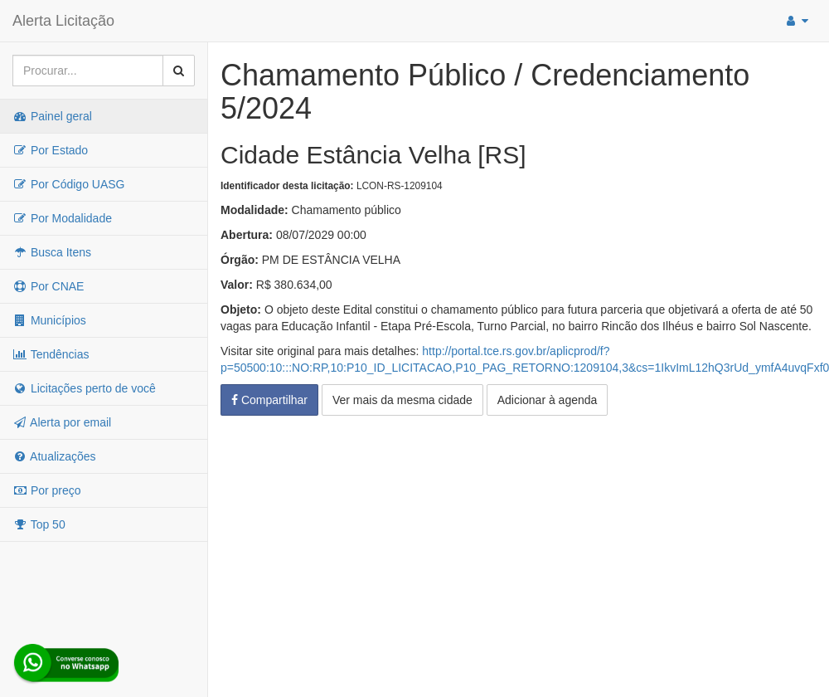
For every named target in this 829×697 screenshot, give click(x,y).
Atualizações (54, 456)
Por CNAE (48, 286)
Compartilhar (269, 400)
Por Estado (50, 150)
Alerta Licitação (63, 20)
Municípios (49, 320)
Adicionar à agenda (547, 400)
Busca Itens (51, 252)
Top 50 (38, 524)
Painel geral (52, 116)
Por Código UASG (68, 184)
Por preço (46, 490)
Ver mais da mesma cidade (402, 400)
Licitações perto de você (84, 388)
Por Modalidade (62, 218)
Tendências (50, 354)
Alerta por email (61, 422)
